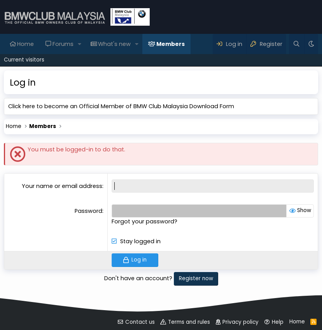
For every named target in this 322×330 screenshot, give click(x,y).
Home (25, 44)
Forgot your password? (144, 221)
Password (88, 211)
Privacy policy (240, 322)
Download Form (211, 106)
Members (170, 44)
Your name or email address (62, 186)
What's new (114, 44)
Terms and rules (189, 322)
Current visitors (24, 59)
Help (278, 322)
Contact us (140, 322)
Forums (63, 44)
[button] (79, 44)
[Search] (296, 44)
